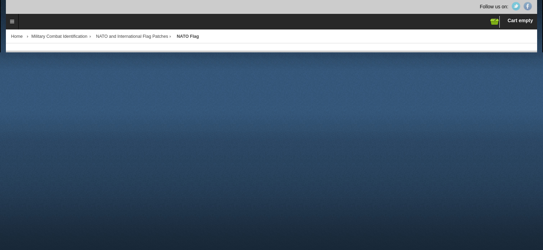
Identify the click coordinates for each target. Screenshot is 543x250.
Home (17, 36)
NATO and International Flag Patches (132, 36)
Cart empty (520, 20)
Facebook (528, 6)
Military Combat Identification (60, 36)
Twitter (516, 6)
